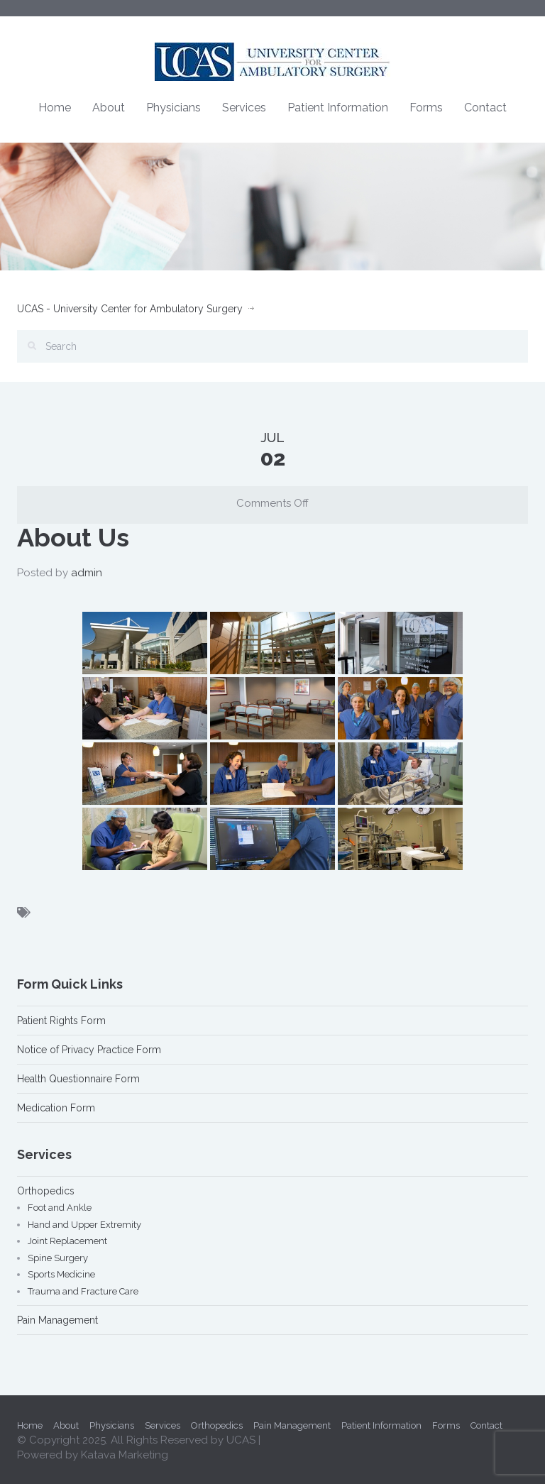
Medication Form (56, 1108)
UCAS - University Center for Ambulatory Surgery (130, 308)
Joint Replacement (67, 1241)
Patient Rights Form (61, 1020)
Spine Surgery (58, 1258)
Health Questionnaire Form (78, 1078)
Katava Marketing (124, 1455)
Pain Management (57, 1320)
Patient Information (337, 107)
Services (244, 107)
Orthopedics (46, 1191)
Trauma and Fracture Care (83, 1291)
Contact (485, 107)
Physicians (173, 107)
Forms (426, 107)
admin (86, 572)
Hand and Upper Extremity (84, 1224)
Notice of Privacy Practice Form (89, 1049)
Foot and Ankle (60, 1207)
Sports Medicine (61, 1274)
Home (54, 107)
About (108, 107)
